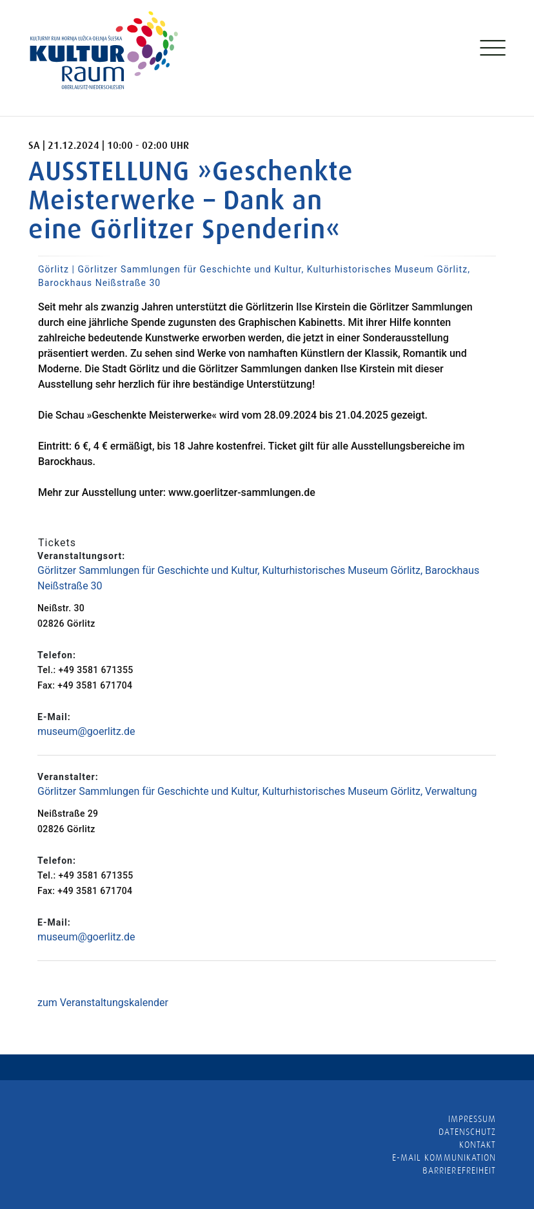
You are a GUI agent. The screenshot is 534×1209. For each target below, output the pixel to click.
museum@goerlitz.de (86, 731)
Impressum (472, 1119)
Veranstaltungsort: (81, 556)
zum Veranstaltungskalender (102, 1002)
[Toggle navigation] (491, 50)
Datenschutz (467, 1132)
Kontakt (477, 1144)
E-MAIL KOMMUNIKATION (444, 1157)
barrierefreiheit (459, 1170)
